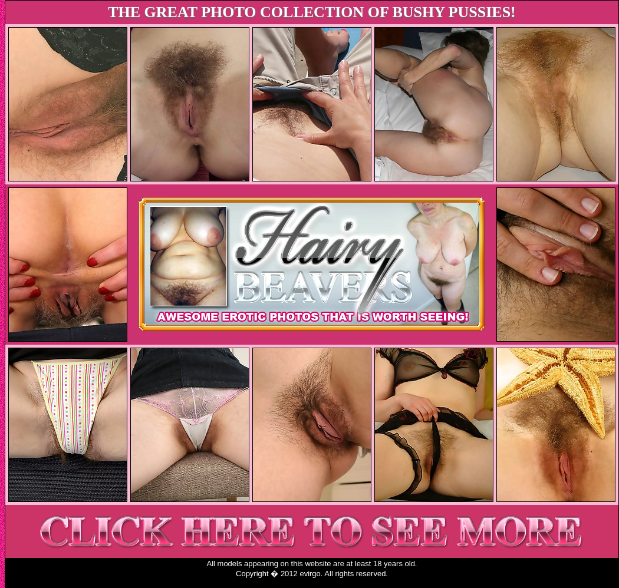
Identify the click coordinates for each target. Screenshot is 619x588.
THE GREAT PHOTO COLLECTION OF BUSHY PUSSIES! (312, 12)
